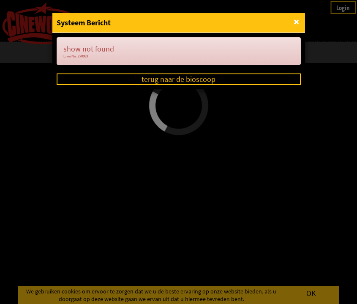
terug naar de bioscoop (178, 79)
